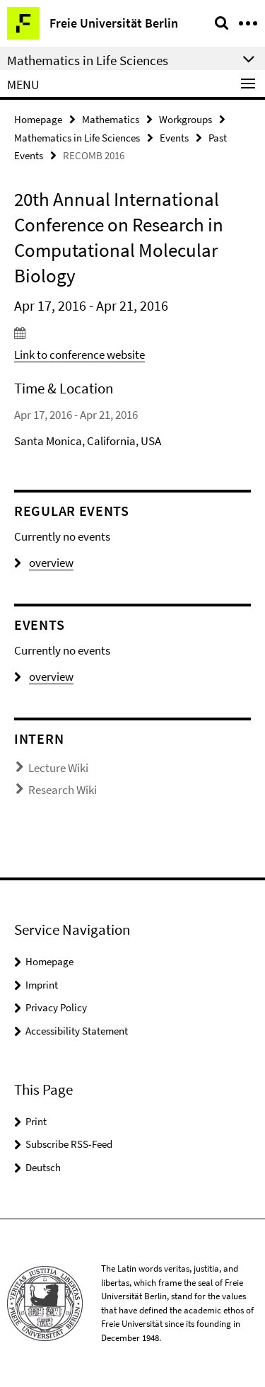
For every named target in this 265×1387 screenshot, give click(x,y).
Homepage (38, 119)
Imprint (41, 984)
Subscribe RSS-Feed (68, 1144)
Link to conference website (79, 354)
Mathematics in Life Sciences (77, 137)
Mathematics (110, 119)
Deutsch (43, 1167)
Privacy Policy (56, 1007)
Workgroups (185, 119)
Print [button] (36, 1121)
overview (43, 562)
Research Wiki (62, 790)
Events (174, 137)
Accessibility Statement (76, 1030)
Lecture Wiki (58, 768)
